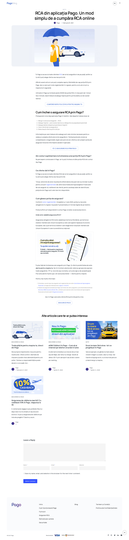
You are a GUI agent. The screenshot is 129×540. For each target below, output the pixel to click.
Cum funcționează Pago (48, 508)
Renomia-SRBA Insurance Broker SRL (48, 290)
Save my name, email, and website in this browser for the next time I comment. (52, 473)
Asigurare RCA (44, 515)
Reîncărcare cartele (46, 519)
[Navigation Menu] (120, 3)
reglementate (51, 185)
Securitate (43, 523)
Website (81, 465)
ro (115, 3)
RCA (60, 74)
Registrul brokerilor (58, 292)
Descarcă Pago (64, 303)
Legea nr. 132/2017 (64, 285)
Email (53, 465)
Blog (76, 504)
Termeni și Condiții (103, 504)
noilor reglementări (49, 202)
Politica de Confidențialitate (106, 508)
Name (25, 465)
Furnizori (42, 512)
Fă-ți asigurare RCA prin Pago (64, 148)
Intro (41, 504)
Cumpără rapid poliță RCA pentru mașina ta (64, 104)
